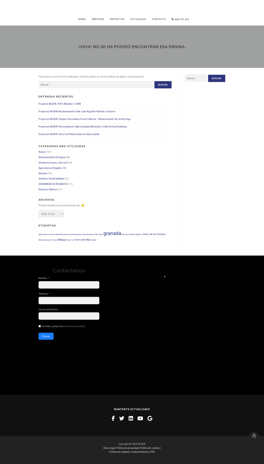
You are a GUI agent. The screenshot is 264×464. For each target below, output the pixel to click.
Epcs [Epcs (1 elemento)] (101, 234)
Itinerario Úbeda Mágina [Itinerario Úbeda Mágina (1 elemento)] (132, 234)
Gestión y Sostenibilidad (51, 178)
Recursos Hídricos (48, 189)
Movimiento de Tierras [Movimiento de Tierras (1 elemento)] (48, 240)
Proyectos (117, 19)
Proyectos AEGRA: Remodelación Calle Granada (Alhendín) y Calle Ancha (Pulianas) (83, 126)
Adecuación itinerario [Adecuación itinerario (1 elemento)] (47, 234)
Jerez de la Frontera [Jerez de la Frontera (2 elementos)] (154, 234)
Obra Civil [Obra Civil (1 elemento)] (70, 240)
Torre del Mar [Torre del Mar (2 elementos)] (82, 239)
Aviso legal (109, 447)
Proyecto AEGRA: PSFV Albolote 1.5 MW (60, 104)
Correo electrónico (48, 309)
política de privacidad (74, 326)
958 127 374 (180, 19)
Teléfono (43, 293)
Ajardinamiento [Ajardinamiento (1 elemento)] (62, 234)
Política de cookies (150, 447)
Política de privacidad (127, 447)
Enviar (46, 336)
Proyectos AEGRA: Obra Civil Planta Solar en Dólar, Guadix (69, 134)
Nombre (43, 278)
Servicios (98, 19)
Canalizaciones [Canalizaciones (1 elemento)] (75, 234)
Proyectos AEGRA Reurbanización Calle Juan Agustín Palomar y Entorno (77, 111)
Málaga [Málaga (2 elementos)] (61, 239)
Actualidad (138, 19)
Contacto (159, 19)
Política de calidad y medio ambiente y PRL (132, 452)
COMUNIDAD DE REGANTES (53, 184)
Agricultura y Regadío (50, 168)
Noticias (43, 173)
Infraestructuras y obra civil (53, 162)
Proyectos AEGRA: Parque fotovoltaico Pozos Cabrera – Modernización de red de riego (85, 119)
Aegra (82, 19)
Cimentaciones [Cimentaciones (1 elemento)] (88, 234)
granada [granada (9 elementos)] (112, 233)
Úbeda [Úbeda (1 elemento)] (93, 240)
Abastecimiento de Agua (52, 157)
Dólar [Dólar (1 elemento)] (96, 234)
